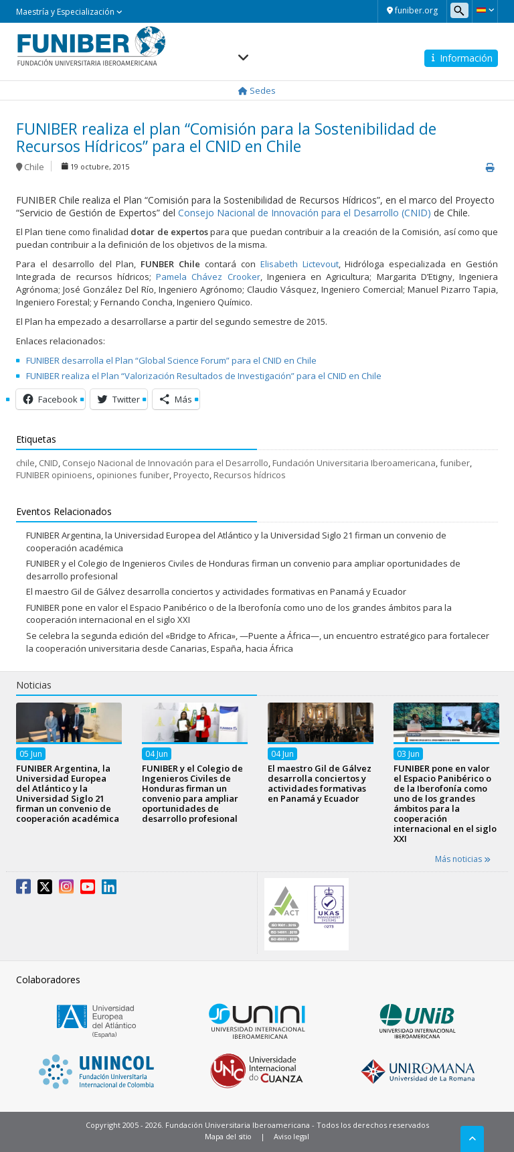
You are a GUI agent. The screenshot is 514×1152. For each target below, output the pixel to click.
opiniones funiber (132, 475)
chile (25, 463)
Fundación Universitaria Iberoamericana (354, 463)
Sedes (257, 90)
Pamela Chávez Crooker (208, 277)
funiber (455, 463)
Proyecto (191, 475)
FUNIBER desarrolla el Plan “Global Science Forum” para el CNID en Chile (171, 360)
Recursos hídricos (249, 475)
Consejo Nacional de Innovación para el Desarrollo (165, 463)
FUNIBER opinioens (54, 475)
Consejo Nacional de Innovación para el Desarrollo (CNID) (304, 212)
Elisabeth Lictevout (299, 264)
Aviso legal (291, 1136)
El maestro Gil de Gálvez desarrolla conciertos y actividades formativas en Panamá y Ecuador (216, 591)
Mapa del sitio (228, 1136)
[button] (485, 10)
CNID (48, 463)
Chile (34, 167)
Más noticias (463, 859)
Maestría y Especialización (69, 11)
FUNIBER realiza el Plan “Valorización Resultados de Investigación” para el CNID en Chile (203, 376)
